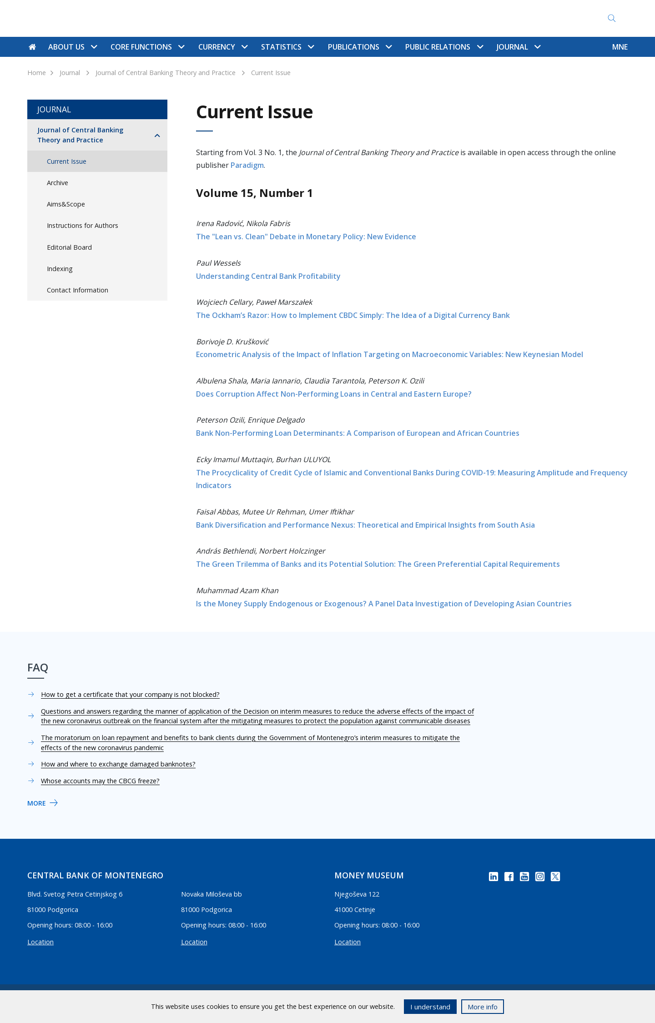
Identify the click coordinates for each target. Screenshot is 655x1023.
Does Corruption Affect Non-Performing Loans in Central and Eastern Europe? (334, 394)
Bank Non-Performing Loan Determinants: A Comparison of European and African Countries (357, 433)
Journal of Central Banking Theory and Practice (166, 72)
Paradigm (247, 165)
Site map (356, 18)
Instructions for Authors (82, 225)
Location (40, 941)
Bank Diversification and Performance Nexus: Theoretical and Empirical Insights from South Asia (365, 525)
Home (36, 72)
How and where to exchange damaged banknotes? (118, 764)
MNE (620, 47)
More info (483, 1006)
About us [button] (72, 47)
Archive (57, 182)
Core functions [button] (147, 47)
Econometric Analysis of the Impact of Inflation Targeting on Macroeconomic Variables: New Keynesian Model (389, 354)
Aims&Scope (66, 204)
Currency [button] (222, 47)
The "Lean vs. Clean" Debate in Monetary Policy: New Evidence (306, 237)
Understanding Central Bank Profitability (268, 276)
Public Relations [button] (444, 47)
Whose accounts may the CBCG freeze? (100, 780)
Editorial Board (69, 247)
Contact (317, 18)
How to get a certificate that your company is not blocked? (130, 694)
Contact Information (77, 290)
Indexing (60, 268)
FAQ (389, 18)
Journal (70, 72)
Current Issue (271, 72)
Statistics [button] (287, 47)
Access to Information (443, 18)
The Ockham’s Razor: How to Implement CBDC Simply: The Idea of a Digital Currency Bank (353, 315)
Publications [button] (360, 47)
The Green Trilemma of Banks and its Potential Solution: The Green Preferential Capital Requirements (378, 564)
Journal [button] (518, 47)
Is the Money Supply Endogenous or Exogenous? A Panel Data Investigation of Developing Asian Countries (384, 604)
